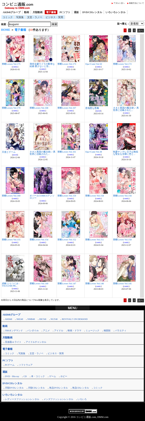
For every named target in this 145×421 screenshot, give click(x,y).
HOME (5, 29)
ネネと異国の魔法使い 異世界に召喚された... (126, 109)
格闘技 (107, 330)
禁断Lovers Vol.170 (11, 108)
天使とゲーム (9, 152)
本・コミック (38, 376)
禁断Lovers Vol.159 (66, 195)
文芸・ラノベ (34, 17)
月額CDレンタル (36, 387)
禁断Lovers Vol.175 (11, 64)
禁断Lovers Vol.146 (94, 283)
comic (14, 67)
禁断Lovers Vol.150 (122, 239)
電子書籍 (51, 12)
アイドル (58, 330)
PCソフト (65, 12)
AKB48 (8, 319)
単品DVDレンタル (58, 387)
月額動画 (38, 12)
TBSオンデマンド (14, 330)
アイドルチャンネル (36, 342)
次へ (140, 30)
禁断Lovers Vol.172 (122, 64)
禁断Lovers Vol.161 (66, 151)
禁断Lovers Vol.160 (11, 195)
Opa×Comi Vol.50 (93, 64)
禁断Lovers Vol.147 (66, 283)
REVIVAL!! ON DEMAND (75, 319)
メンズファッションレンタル (58, 399)
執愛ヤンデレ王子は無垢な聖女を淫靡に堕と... (125, 152)
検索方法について (136, 3)
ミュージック (92, 330)
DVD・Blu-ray (12, 376)
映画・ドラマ (74, 330)
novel (98, 111)
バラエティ (120, 330)
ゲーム (52, 376)
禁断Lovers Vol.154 (39, 239)
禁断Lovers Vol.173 (66, 64)
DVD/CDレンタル (92, 12)
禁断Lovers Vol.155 (11, 239)
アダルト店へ (119, 3)
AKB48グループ (12, 12)
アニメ (46, 330)
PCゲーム (10, 365)
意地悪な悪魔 (92, 108)
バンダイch (32, 330)
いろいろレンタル (116, 12)
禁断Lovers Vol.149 (39, 283)
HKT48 (42, 319)
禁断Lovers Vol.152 (66, 239)
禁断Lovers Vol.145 (122, 283)
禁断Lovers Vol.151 (94, 239)
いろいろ (82, 399)
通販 (76, 12)
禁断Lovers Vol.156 (122, 195)
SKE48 (19, 319)
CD (25, 376)
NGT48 (54, 319)
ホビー (63, 376)
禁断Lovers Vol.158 (94, 195)
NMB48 (31, 319)
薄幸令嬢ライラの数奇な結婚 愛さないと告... (42, 65)
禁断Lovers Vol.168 (39, 108)
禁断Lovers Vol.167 (66, 108)
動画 (26, 12)
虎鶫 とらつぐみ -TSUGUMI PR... (11, 284)
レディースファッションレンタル (22, 399)
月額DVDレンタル (14, 387)
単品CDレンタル (80, 387)
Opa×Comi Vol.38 (93, 151)
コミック (8, 17)
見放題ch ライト (13, 342)
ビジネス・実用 (54, 17)
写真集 (20, 17)
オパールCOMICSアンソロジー (42, 196)
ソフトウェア (26, 365)
